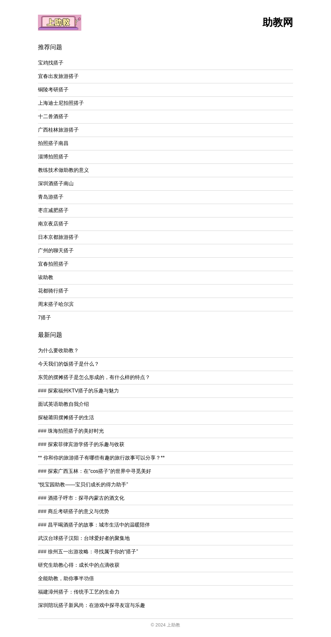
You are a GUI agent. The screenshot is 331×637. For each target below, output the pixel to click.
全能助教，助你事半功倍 (66, 578)
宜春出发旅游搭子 (58, 76)
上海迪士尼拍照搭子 (61, 103)
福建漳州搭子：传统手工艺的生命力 (79, 592)
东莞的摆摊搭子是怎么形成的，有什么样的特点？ (94, 377)
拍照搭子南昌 (53, 143)
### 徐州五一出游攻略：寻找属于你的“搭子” (88, 551)
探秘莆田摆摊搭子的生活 (66, 417)
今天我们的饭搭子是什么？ (68, 364)
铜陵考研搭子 (53, 89)
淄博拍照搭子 (53, 156)
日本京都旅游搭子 (58, 237)
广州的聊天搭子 (56, 250)
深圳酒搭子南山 (56, 183)
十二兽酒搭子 (53, 116)
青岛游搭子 (50, 197)
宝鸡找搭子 (50, 62)
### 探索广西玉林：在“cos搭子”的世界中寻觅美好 (94, 471)
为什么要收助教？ (58, 350)
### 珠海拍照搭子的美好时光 (71, 431)
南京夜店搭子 (53, 223)
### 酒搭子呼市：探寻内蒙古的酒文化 (81, 498)
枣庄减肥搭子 (53, 210)
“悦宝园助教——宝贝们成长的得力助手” (83, 484)
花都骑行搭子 (53, 290)
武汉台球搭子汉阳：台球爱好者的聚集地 (84, 538)
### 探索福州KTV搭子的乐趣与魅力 (78, 390)
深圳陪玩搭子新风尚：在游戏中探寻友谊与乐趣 (91, 605)
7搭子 (44, 317)
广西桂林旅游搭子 (58, 130)
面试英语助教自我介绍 (63, 404)
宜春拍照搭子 (53, 264)
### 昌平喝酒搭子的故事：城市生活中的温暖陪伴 (94, 524)
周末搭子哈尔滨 (56, 304)
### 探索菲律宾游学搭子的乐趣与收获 (81, 444)
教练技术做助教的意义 (63, 170)
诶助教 (45, 277)
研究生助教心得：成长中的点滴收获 (79, 565)
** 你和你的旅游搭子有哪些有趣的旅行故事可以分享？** (101, 457)
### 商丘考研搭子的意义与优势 (73, 511)
